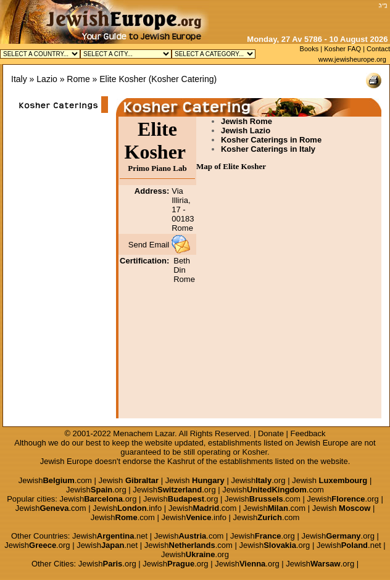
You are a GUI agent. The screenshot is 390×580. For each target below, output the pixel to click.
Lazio (46, 79)
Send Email (148, 244)
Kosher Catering (182, 79)
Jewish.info (127, 508)
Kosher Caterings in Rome (271, 139)
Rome (78, 79)
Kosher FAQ (342, 48)
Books (309, 48)
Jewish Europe (322, 442)
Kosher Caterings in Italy (268, 149)
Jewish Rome (246, 121)
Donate (271, 433)
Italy (19, 79)
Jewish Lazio (245, 130)
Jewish (129, 480)
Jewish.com (55, 480)
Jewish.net (109, 536)
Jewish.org (258, 480)
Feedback (308, 433)
